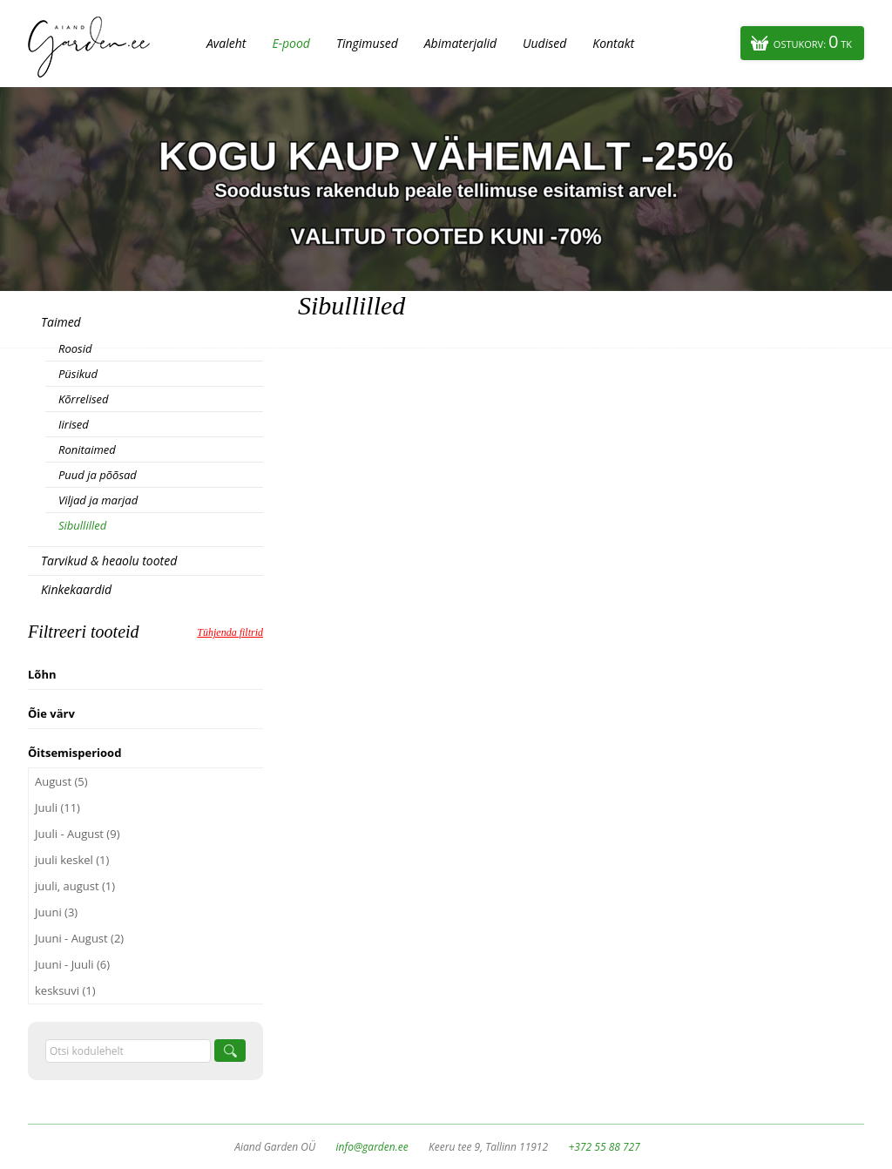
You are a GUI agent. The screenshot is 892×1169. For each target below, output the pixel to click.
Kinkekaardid (76, 589)
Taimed (61, 322)
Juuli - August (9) (77, 833)
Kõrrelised (83, 399)
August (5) (61, 781)
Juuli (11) (57, 807)
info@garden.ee (372, 1146)
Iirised (73, 424)
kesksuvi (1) (65, 990)
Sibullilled (82, 525)
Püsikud (78, 374)
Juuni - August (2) (79, 938)
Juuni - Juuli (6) (72, 964)
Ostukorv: (813, 41)
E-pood (291, 43)
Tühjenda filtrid (230, 632)
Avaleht (226, 43)
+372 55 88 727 (603, 1146)
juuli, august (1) (75, 886)
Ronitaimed (87, 449)
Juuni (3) (56, 912)
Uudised (544, 43)
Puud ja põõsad (97, 475)
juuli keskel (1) (72, 860)
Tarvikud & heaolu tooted (109, 560)
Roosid (74, 348)
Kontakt (613, 43)
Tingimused (367, 43)
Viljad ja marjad (98, 500)
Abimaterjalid (460, 43)
